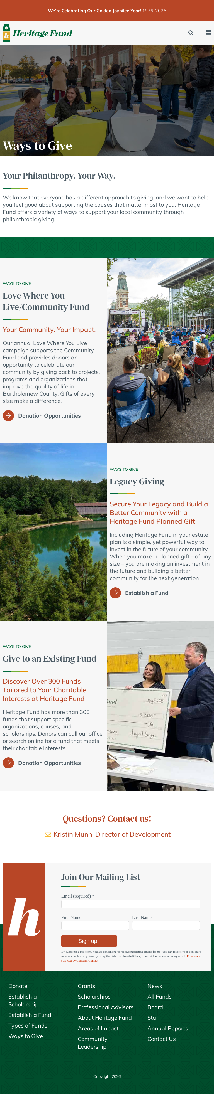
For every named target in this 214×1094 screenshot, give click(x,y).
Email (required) (77, 896)
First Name (71, 917)
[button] (191, 33)
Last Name (142, 917)
